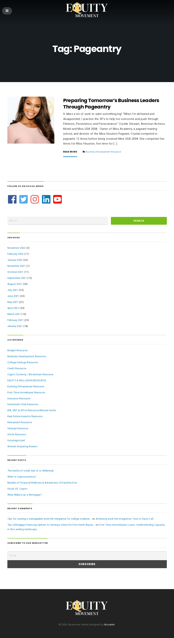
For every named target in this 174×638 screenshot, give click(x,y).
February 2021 (15, 320)
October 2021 (15, 271)
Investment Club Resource (22, 404)
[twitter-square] (24, 199)
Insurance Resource (18, 398)
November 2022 (16, 247)
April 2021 (13, 308)
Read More (70, 152)
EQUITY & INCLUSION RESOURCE (26, 380)
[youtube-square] (58, 199)
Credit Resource (16, 368)
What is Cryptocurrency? (21, 476)
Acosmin (109, 624)
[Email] (87, 555)
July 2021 (12, 290)
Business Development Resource (103, 151)
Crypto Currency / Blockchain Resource (30, 374)
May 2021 (12, 302)
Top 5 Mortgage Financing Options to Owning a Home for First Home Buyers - (51, 524)
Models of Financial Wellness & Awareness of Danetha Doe (42, 482)
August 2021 (14, 284)
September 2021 (17, 278)
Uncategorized (16, 440)
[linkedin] (46, 199)
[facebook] (12, 199)
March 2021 (14, 314)
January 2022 (15, 259)
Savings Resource (17, 428)
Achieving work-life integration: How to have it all (124, 518)
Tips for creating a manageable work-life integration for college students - (49, 518)
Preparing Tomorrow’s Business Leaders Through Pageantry (111, 103)
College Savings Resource (22, 362)
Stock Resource (16, 434)
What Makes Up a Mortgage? (24, 494)
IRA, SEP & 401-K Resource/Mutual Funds (31, 410)
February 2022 (15, 253)
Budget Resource (17, 350)
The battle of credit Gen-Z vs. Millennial (30, 470)
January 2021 (15, 326)
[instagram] (35, 199)
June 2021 (13, 296)
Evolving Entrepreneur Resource (25, 386)
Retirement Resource (19, 422)
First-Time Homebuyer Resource (26, 392)
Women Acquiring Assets (22, 446)
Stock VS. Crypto (17, 488)
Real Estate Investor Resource (25, 416)
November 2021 (16, 265)
